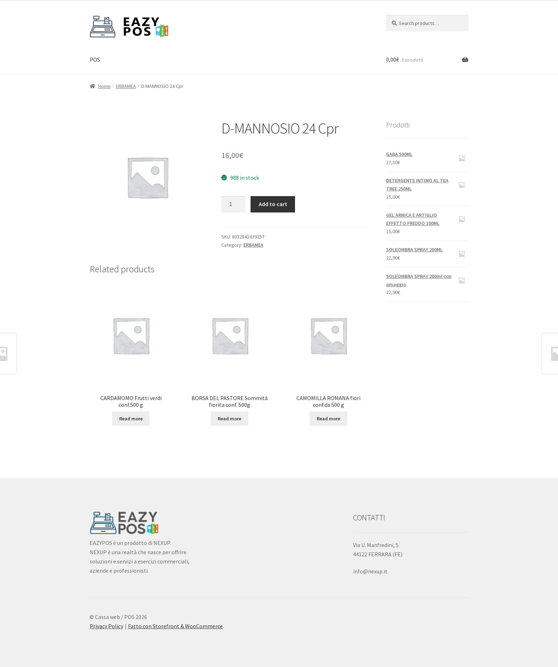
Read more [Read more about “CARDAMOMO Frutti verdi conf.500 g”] (131, 418)
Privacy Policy (106, 626)
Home (104, 86)
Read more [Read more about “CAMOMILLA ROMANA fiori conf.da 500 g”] (328, 418)
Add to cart (273, 204)
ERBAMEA (126, 86)
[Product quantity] (233, 204)
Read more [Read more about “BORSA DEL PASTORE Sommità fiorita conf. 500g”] (229, 418)
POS (95, 59)
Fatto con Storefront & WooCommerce (175, 626)
